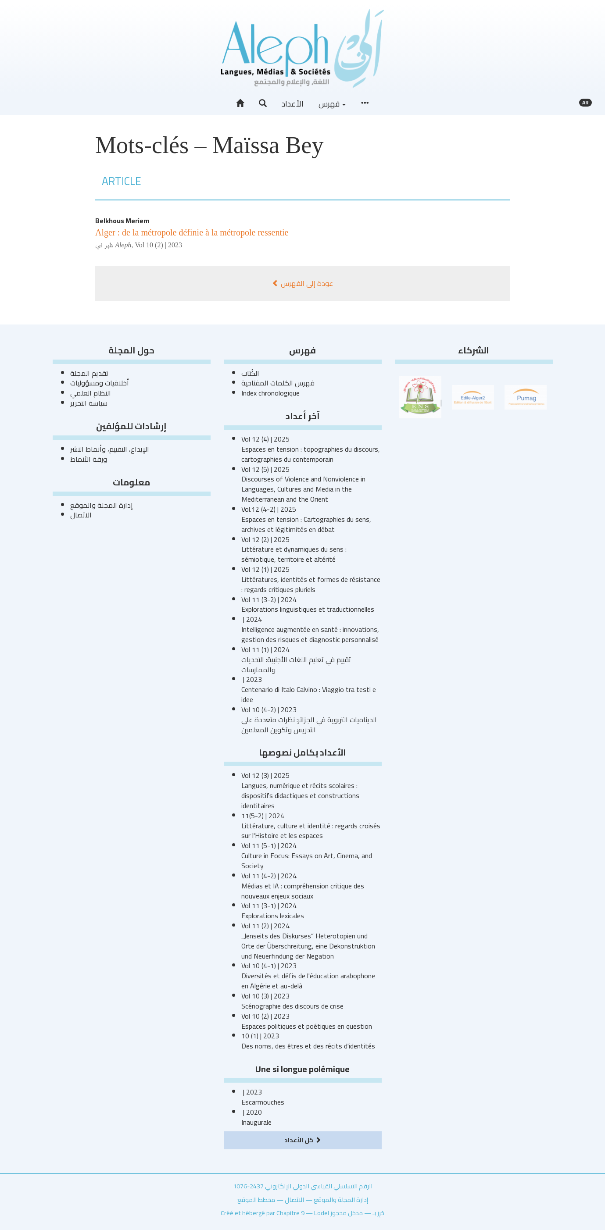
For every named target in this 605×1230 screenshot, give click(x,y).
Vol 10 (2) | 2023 (158, 245)
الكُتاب (250, 373)
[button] (262, 103)
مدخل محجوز (346, 1213)
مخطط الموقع (256, 1199)
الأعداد (293, 103)
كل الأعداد (302, 1140)
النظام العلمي (90, 392)
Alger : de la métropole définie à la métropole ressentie (191, 232)
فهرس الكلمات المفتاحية (278, 382)
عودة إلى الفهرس (302, 283)
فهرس (332, 103)
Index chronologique (270, 392)
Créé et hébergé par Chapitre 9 (262, 1213)
